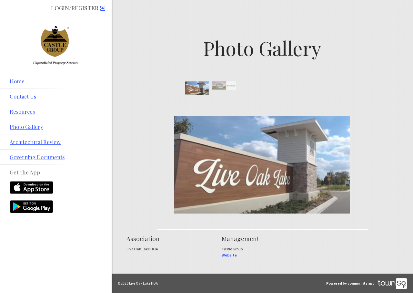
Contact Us (23, 96)
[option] (197, 88)
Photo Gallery (26, 126)
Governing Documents (37, 157)
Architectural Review (35, 141)
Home (17, 81)
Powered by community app (366, 283)
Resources (22, 111)
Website (229, 255)
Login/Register (78, 8)
